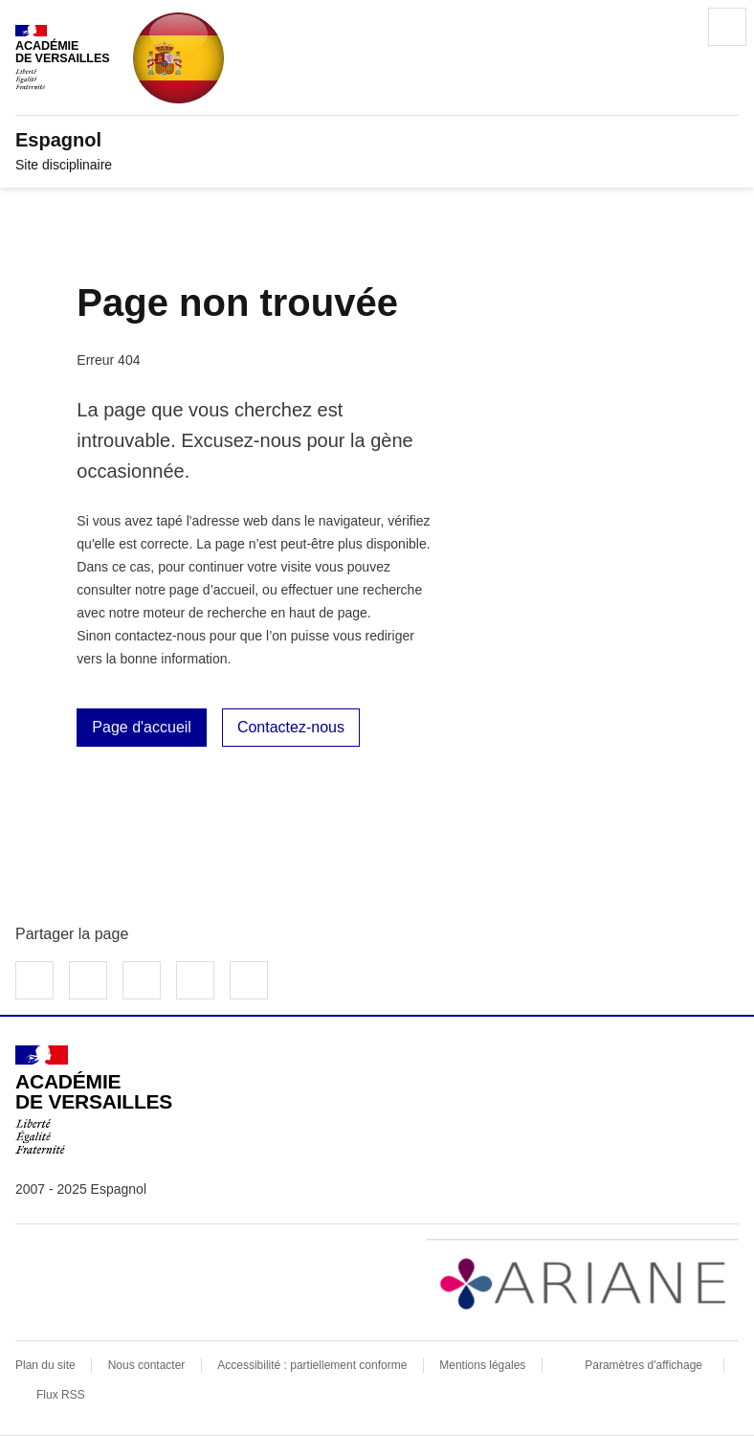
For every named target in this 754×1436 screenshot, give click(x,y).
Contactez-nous (290, 727)
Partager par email (195, 980)
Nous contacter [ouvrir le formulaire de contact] (147, 1365)
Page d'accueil (141, 727)
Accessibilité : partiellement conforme (312, 1365)
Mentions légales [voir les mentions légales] (482, 1365)
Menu (727, 27)
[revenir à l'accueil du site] (377, 139)
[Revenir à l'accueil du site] (93, 1100)
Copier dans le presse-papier (249, 980)
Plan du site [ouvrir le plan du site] (45, 1365)
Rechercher (673, 27)
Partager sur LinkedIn (141, 980)
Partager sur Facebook (34, 980)
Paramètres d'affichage (643, 1365)
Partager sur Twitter (88, 980)
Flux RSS (60, 1395)
